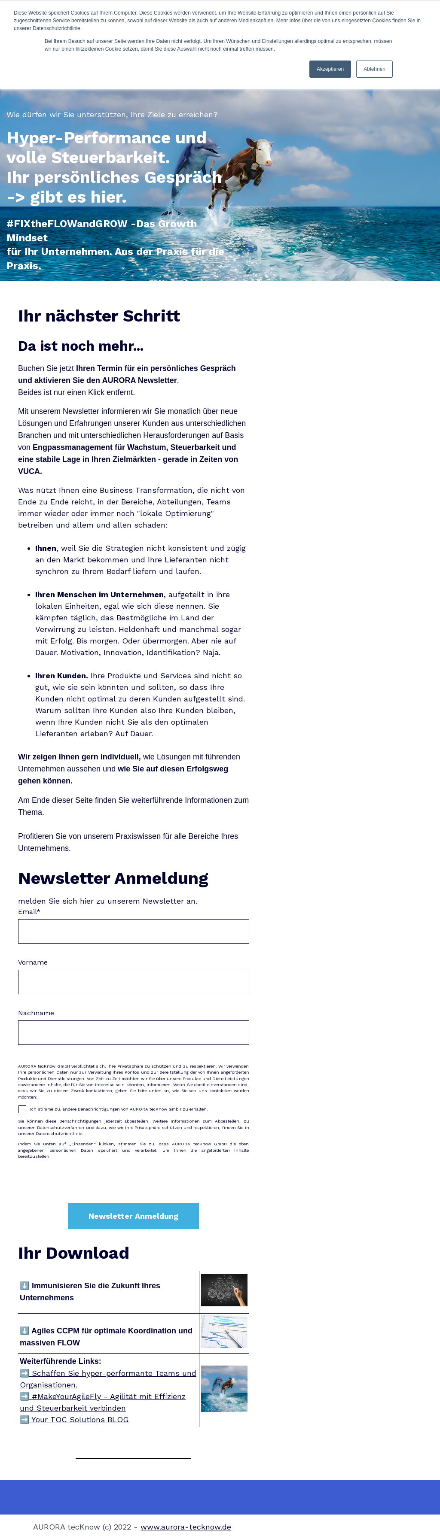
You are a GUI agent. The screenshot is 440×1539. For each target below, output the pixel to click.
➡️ (24, 1396)
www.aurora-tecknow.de (186, 1526)
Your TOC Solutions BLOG (79, 1419)
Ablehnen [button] (374, 69)
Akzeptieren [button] (330, 69)
